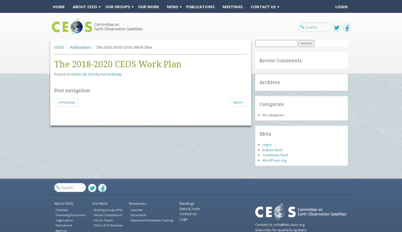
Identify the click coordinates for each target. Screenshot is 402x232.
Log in (267, 144)
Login (341, 6)
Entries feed (272, 150)
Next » (238, 102)
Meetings (187, 203)
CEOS (59, 47)
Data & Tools (190, 208)
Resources (137, 203)
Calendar (136, 210)
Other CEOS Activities (108, 225)
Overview (62, 210)
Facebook (347, 28)
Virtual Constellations (108, 215)
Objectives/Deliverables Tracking (151, 220)
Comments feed (275, 155)
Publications (80, 47)
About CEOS (63, 203)
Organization (64, 220)
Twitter (337, 28)
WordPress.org (274, 160)
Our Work (100, 203)
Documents (138, 215)
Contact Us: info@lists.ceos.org (279, 224)
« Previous (66, 102)
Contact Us (188, 213)
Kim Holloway (111, 74)
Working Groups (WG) (108, 210)
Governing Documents (71, 215)
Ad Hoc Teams (103, 220)
